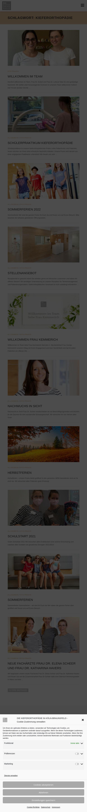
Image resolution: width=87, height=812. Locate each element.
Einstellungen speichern (43, 800)
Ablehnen (43, 792)
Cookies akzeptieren (43, 784)
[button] (82, 720)
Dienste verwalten (11, 776)
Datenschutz (45, 807)
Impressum (56, 807)
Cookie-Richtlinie (33, 807)
